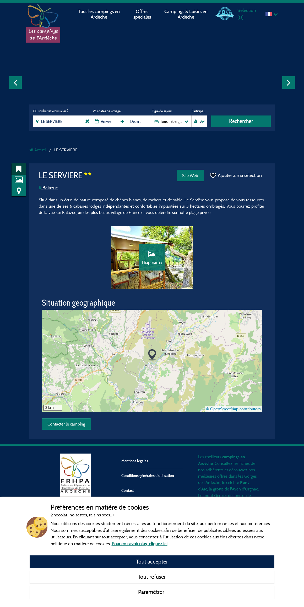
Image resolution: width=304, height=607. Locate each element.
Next (288, 82)
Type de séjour (162, 111)
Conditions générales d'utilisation (147, 475)
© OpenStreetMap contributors (233, 408)
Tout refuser (152, 576)
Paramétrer (152, 591)
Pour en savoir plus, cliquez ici (139, 543)
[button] (152, 355)
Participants (199, 111)
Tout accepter (152, 561)
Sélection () (246, 13)
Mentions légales (134, 461)
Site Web (190, 175)
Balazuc (48, 188)
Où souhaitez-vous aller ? (50, 111)
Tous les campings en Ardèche (99, 14)
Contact (127, 490)
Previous (15, 82)
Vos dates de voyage (107, 111)
